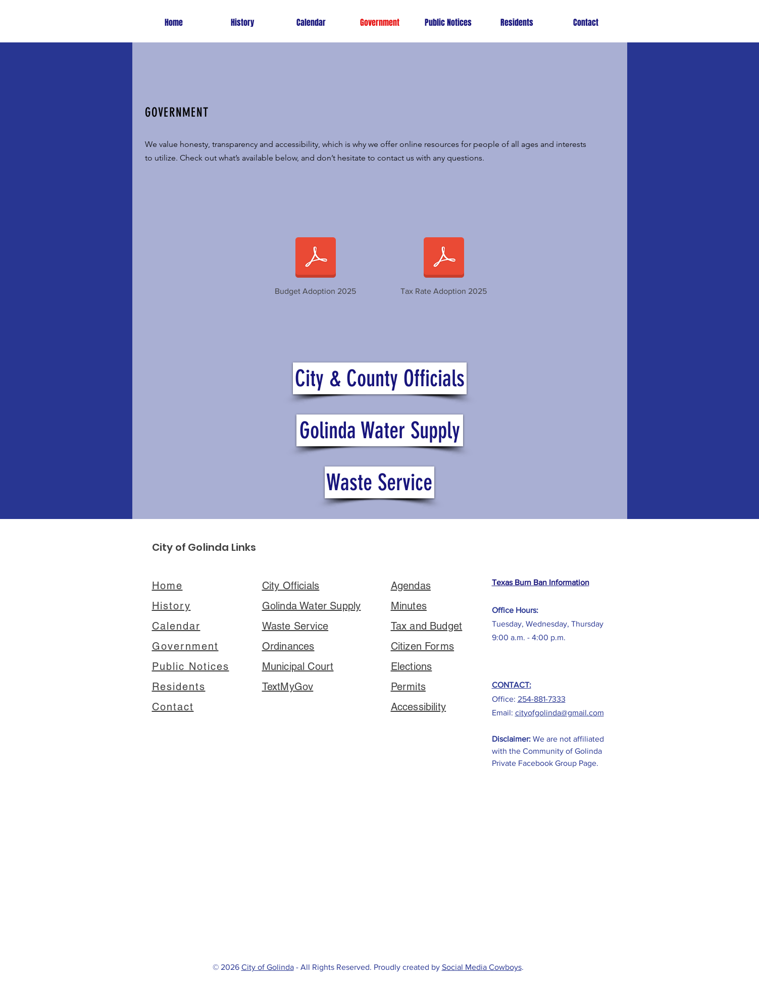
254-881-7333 (542, 699)
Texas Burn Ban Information (540, 582)
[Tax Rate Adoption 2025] (444, 264)
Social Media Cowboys (482, 967)
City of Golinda (267, 967)
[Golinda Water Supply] (379, 430)
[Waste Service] (379, 482)
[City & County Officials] (380, 378)
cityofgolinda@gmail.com (559, 712)
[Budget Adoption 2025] (315, 264)
